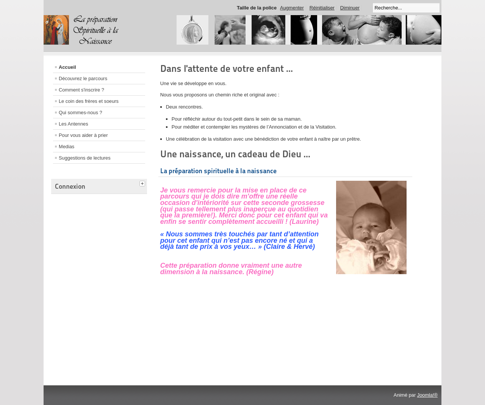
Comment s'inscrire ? (81, 90)
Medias (66, 146)
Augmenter (292, 8)
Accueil (67, 67)
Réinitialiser (322, 8)
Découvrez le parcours (83, 78)
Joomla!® (427, 395)
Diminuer (350, 8)
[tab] (143, 182)
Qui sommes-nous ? (80, 112)
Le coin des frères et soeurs (89, 101)
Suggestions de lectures (85, 158)
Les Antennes (73, 124)
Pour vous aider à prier (83, 135)
